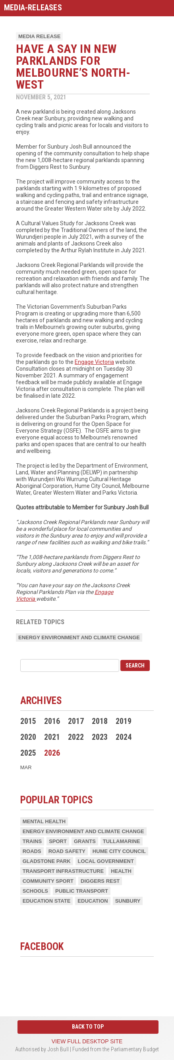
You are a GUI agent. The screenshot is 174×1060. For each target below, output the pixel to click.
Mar (26, 767)
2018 (100, 721)
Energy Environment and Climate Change (79, 637)
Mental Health (44, 821)
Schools (35, 891)
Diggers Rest (100, 881)
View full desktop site (87, 1041)
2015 (28, 721)
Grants (85, 841)
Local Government (106, 861)
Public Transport (81, 891)
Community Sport (48, 881)
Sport (58, 841)
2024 (123, 737)
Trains (32, 841)
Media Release (39, 36)
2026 (52, 753)
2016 (52, 721)
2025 (28, 753)
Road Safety (66, 851)
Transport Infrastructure (63, 871)
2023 (100, 737)
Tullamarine (121, 841)
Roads (32, 851)
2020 (28, 737)
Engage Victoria (94, 362)
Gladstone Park (47, 861)
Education (92, 901)
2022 (76, 737)
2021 (52, 737)
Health (121, 871)
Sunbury (128, 901)
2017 (76, 721)
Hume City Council (119, 851)
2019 (123, 721)
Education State (47, 901)
